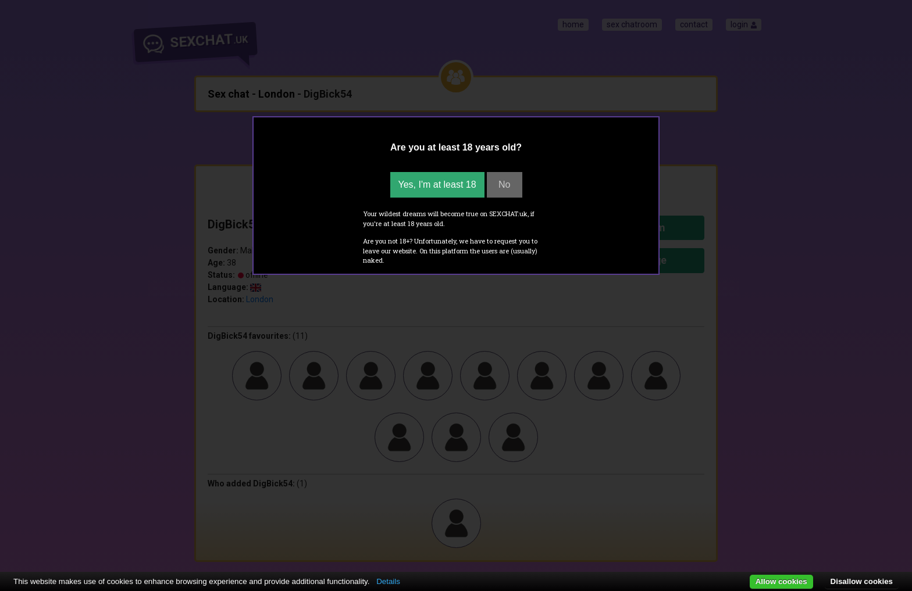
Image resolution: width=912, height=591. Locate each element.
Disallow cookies (862, 581)
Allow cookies (781, 581)
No (504, 184)
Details (388, 581)
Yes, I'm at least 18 (437, 184)
